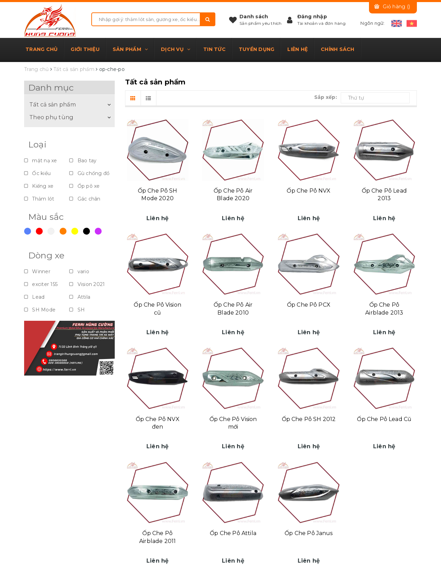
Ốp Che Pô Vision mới (233, 423)
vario (79, 271)
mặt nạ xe (40, 160)
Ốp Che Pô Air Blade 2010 (233, 308)
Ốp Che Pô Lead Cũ (384, 419)
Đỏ (39, 231)
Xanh (27, 231)
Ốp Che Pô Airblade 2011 (157, 537)
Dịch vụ (175, 49)
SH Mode (39, 310)
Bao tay (82, 160)
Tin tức (214, 49)
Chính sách (338, 49)
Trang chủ (41, 49)
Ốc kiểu (37, 173)
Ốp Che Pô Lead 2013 (384, 194)
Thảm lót (39, 199)
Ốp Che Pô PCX (308, 304)
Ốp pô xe (84, 186)
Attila (79, 297)
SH (77, 310)
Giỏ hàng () (396, 6)
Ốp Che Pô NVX (308, 190)
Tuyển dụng (257, 49)
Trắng (51, 231)
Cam (63, 231)
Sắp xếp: (325, 97)
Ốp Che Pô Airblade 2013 (384, 308)
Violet (98, 231)
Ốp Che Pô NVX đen (158, 423)
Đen (86, 231)
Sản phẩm (130, 49)
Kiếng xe (38, 186)
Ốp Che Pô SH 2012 (309, 419)
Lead (34, 297)
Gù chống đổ (89, 173)
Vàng (74, 231)
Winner (37, 271)
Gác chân (84, 199)
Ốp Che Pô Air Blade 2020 (233, 194)
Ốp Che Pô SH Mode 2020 (157, 194)
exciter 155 (41, 284)
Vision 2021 (87, 284)
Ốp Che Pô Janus (308, 533)
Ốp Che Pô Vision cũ (157, 308)
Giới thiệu (85, 49)
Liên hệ (297, 49)
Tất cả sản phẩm (52, 104)
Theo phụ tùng (51, 117)
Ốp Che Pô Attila (233, 533)
